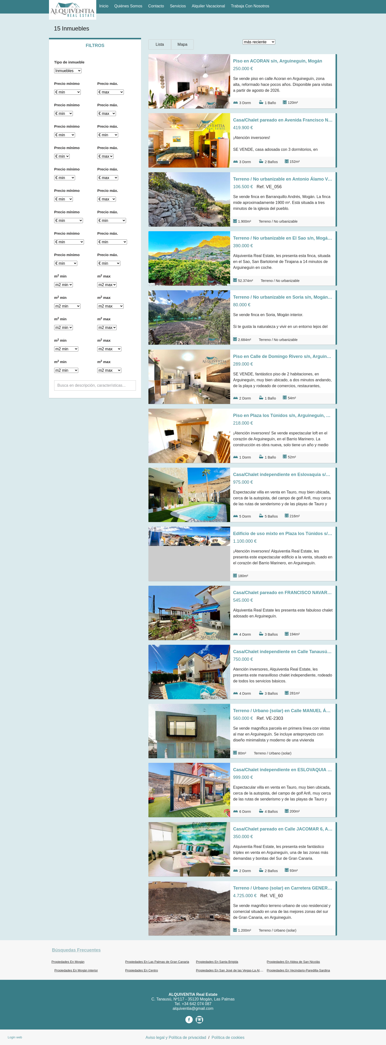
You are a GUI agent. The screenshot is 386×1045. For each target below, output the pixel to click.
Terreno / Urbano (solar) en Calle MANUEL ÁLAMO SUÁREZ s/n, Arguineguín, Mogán (283, 710)
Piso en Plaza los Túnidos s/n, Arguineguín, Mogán (283, 415)
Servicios (178, 6)
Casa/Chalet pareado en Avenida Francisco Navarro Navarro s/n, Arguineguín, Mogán (283, 120)
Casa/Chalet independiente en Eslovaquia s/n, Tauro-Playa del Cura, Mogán (283, 474)
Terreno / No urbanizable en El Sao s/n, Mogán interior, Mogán (283, 238)
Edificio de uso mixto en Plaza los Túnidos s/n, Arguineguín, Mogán (283, 533)
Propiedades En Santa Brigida (217, 962)
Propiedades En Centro (141, 970)
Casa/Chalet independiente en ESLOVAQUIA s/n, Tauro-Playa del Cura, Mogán (283, 769)
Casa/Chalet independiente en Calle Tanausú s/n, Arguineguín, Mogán (283, 651)
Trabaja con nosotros (250, 6)
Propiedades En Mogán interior (76, 970)
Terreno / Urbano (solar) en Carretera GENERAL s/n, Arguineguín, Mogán (283, 888)
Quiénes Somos (128, 6)
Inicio (103, 6)
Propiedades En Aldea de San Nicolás (293, 962)
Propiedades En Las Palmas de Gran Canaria (157, 962)
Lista (160, 44)
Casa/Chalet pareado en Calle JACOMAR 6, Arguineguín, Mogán (283, 829)
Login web (15, 1037)
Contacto (156, 6)
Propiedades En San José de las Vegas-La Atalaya (231, 970)
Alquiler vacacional (208, 6)
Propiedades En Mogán (67, 962)
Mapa (182, 44)
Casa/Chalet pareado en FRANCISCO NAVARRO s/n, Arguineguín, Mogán (283, 592)
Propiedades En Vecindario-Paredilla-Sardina (298, 970)
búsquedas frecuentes (76, 950)
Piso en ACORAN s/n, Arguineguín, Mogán (277, 61)
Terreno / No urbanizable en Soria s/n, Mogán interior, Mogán (283, 297)
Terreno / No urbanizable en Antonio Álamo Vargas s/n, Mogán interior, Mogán (283, 179)
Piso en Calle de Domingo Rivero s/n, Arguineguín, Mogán (283, 356)
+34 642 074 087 (196, 1004)
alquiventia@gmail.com (193, 1008)
